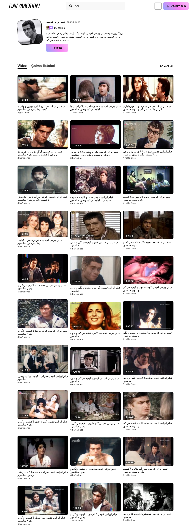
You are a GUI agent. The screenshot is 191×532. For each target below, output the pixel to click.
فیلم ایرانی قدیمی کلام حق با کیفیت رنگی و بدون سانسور (93, 516)
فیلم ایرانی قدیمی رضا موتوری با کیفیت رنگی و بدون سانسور (147, 334)
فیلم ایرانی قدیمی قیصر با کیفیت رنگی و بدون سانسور (95, 380)
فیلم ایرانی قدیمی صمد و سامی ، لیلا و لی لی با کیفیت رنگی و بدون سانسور (95, 108)
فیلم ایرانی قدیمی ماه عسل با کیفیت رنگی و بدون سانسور (41, 519)
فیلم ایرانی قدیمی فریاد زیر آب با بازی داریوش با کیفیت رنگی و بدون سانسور (42, 198)
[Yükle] (158, 6)
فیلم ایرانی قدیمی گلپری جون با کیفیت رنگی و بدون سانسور (42, 423)
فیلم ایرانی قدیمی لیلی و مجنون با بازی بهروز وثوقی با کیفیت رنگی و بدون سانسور (94, 153)
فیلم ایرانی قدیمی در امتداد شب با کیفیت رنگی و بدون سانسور (43, 474)
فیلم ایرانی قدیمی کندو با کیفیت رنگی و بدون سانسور (94, 244)
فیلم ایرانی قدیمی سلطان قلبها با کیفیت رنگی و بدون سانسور (147, 425)
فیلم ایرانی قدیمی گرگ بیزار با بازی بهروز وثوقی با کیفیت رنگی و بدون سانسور (40, 153)
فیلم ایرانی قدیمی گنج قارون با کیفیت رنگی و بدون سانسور (94, 425)
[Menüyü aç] (5, 6)
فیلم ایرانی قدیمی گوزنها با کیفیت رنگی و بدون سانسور (95, 289)
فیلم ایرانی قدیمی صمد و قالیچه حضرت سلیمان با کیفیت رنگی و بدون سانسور (91, 199)
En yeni (166, 66)
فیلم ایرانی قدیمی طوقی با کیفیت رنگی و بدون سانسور (43, 378)
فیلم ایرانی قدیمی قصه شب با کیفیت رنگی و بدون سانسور (42, 287)
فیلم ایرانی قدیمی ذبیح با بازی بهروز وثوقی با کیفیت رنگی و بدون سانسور (41, 108)
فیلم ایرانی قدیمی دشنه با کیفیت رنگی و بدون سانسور (147, 380)
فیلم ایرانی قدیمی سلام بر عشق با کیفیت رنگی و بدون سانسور (40, 242)
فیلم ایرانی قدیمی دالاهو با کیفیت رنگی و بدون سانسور (95, 335)
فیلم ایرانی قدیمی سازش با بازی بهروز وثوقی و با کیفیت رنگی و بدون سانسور (147, 153)
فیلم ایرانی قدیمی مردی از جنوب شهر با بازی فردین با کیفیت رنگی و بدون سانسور (147, 108)
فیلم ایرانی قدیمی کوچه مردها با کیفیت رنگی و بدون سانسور (43, 332)
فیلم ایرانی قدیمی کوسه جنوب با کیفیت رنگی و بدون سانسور (147, 289)
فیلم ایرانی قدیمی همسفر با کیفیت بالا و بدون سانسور (147, 516)
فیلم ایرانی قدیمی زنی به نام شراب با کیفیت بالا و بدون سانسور (147, 198)
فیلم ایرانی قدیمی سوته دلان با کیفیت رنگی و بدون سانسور (147, 244)
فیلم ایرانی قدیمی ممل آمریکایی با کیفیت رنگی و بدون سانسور (145, 470)
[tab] (22, 66)
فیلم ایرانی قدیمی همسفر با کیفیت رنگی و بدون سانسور (93, 471)
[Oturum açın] (176, 6)
